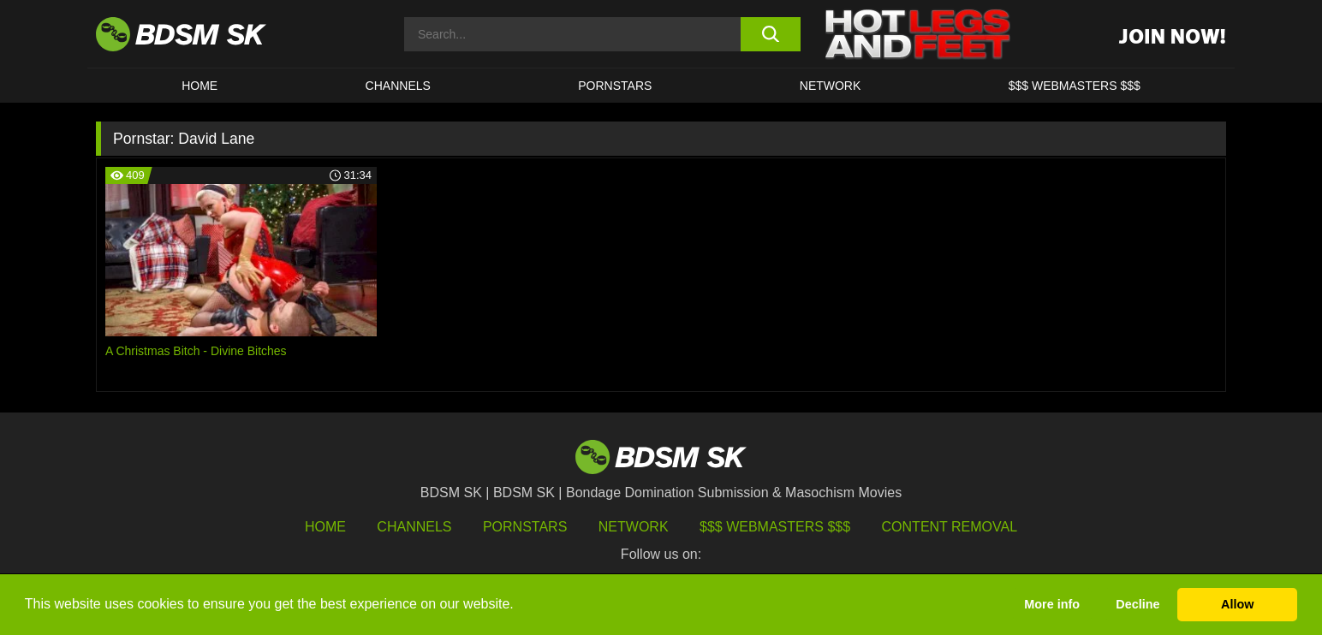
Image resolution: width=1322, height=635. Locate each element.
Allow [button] (1237, 604)
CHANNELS (398, 85)
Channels (414, 526)
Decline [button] (1137, 604)
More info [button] (1052, 604)
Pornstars (525, 526)
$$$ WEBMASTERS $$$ (1074, 85)
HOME (199, 85)
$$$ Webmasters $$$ (775, 526)
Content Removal (950, 526)
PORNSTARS (615, 85)
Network (830, 85)
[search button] (770, 34)
